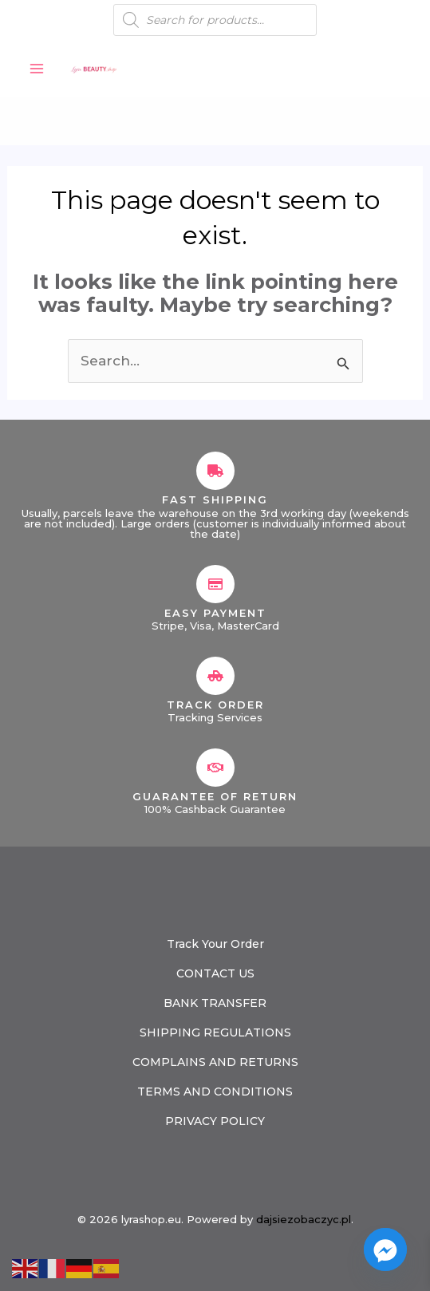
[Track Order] (215, 676)
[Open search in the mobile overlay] (215, 20)
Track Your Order (215, 944)
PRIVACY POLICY (215, 1121)
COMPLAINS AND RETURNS (215, 1062)
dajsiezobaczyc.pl (303, 1219)
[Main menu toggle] (36, 68)
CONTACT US (215, 973)
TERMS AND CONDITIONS (215, 1091)
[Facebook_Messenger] (385, 1249)
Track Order (215, 704)
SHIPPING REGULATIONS (215, 1032)
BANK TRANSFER (215, 1003)
